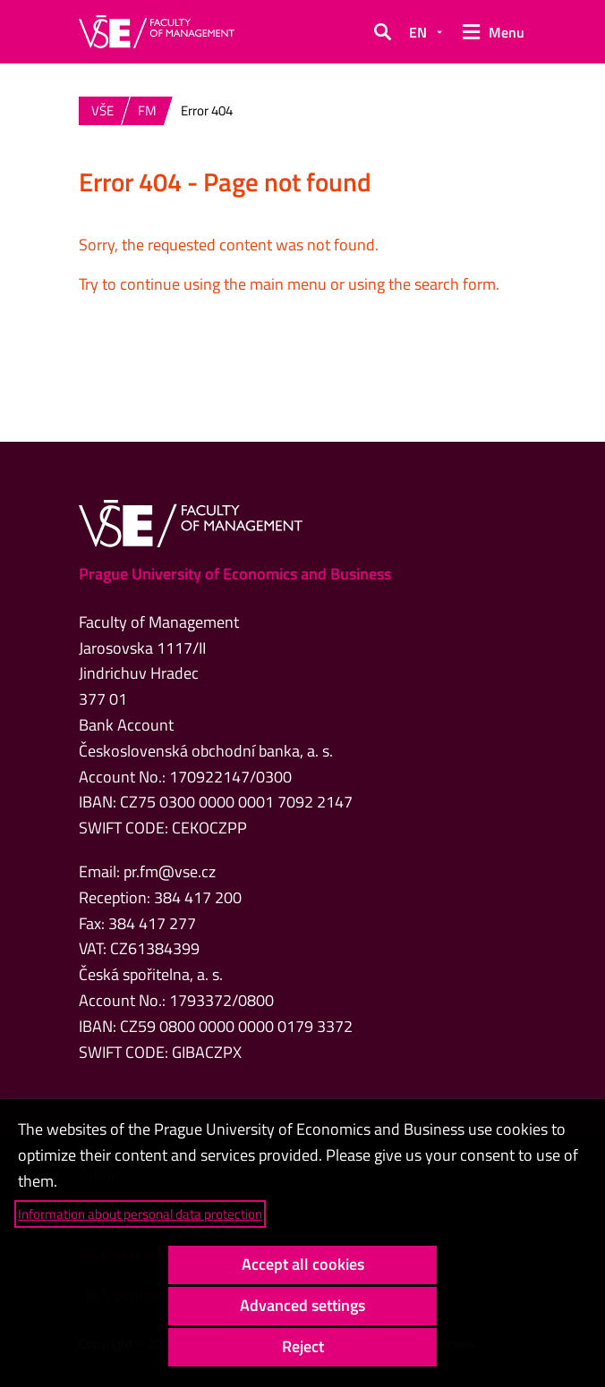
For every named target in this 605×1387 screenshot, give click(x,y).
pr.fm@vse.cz (170, 871)
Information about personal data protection (140, 1214)
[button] (382, 32)
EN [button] (418, 32)
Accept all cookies (303, 1264)
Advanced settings (302, 1305)
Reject (303, 1346)
